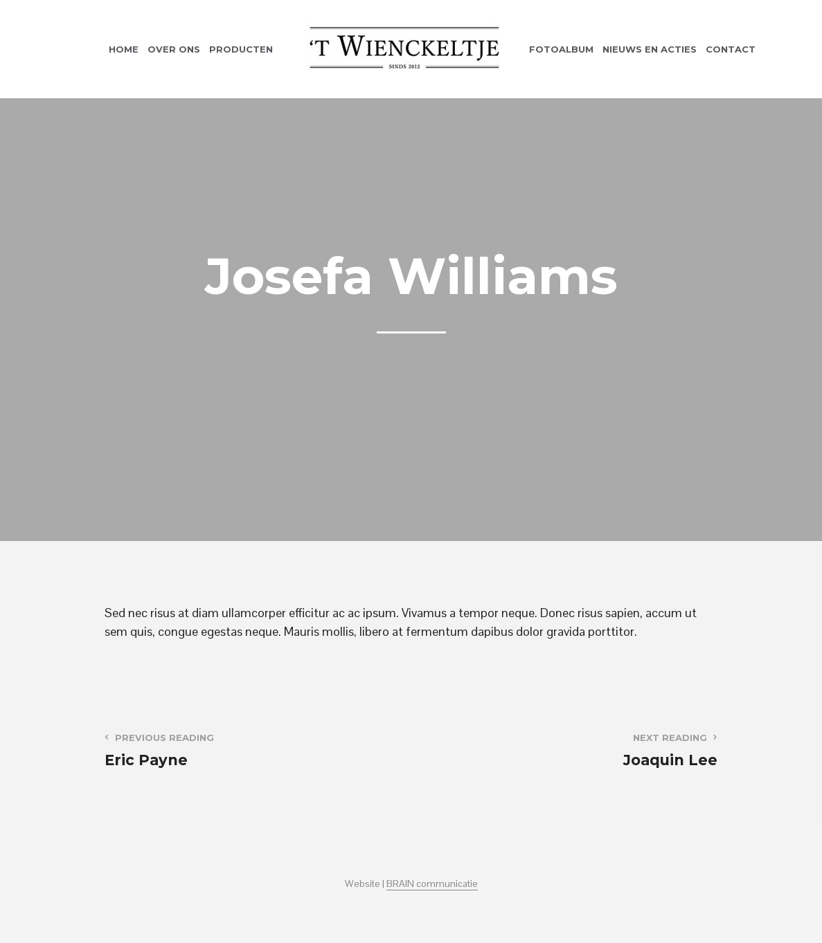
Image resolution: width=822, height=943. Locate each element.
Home (124, 49)
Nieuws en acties (649, 49)
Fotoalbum (561, 49)
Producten (241, 49)
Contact (731, 49)
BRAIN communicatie (432, 884)
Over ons (174, 49)
